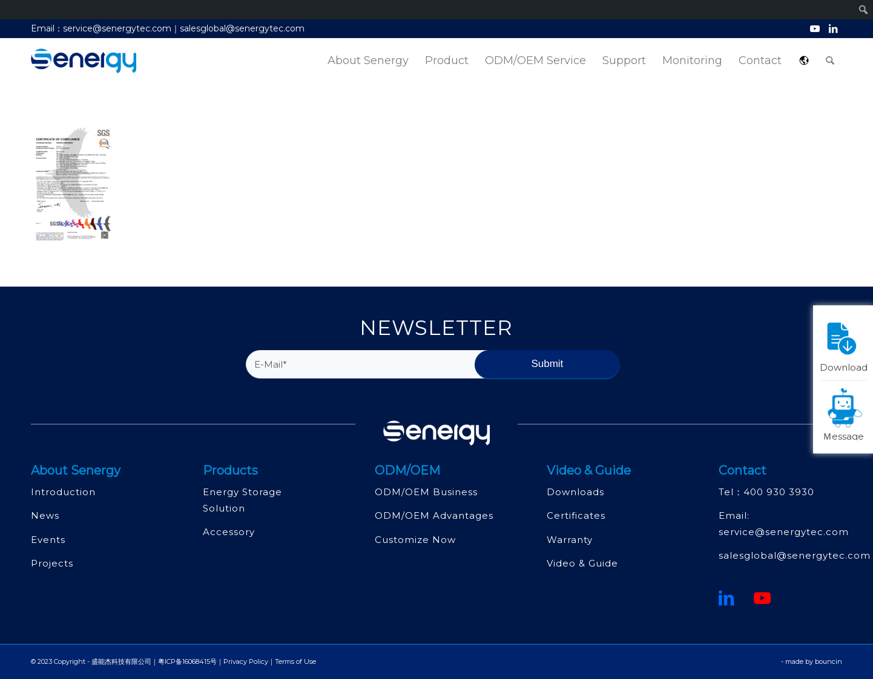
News (45, 515)
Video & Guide (582, 563)
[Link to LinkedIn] (833, 28)
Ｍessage (845, 413)
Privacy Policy (245, 661)
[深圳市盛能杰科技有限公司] (83, 60)
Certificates (576, 515)
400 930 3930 (778, 492)
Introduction (63, 492)
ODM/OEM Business (426, 492)
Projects (52, 563)
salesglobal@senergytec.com (795, 555)
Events (48, 539)
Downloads (575, 492)
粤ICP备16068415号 (187, 661)
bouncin (828, 661)
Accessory (229, 532)
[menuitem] (368, 60)
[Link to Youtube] (814, 28)
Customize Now (415, 539)
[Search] (830, 60)
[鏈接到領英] (726, 598)
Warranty (570, 539)
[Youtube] (762, 598)
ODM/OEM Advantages (434, 515)
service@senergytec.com (784, 532)
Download (844, 344)
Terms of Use (295, 661)
